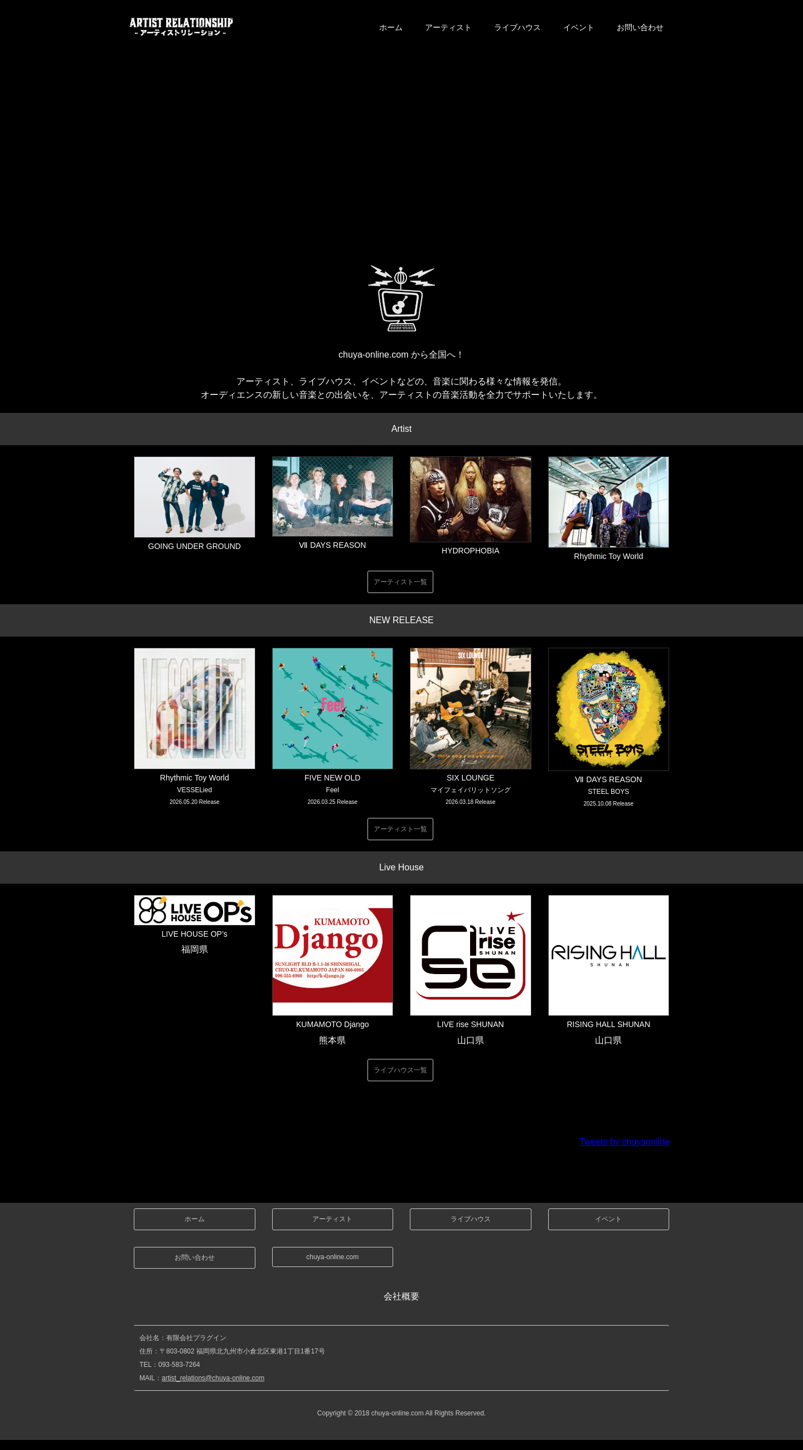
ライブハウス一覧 (400, 1070)
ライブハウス (517, 27)
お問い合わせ (640, 27)
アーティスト (448, 27)
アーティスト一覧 (400, 582)
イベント (578, 27)
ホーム (391, 27)
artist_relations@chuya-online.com (213, 1378)
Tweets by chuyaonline (624, 1141)
